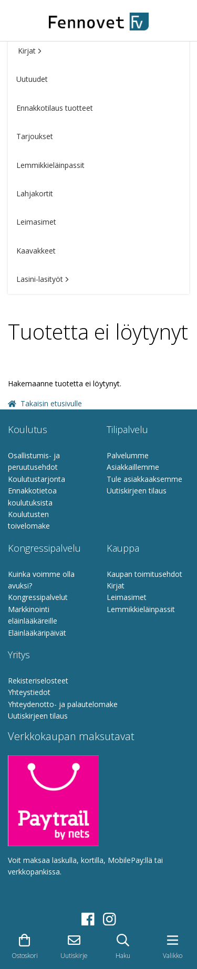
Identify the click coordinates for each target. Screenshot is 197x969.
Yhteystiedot (29, 692)
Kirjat (30, 51)
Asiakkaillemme (133, 467)
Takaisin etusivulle (45, 403)
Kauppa (123, 548)
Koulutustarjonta (36, 479)
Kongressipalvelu (44, 548)
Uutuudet (32, 79)
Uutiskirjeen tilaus (137, 491)
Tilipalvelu (127, 429)
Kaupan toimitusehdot (144, 574)
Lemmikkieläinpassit (50, 165)
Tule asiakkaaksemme (144, 479)
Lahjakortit (34, 193)
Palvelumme (128, 455)
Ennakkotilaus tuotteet (54, 108)
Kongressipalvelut (38, 597)
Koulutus (27, 429)
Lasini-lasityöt (42, 279)
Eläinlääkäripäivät (37, 633)
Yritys (19, 654)
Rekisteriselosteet (38, 681)
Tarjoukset (34, 136)
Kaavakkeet (36, 251)
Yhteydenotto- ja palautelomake (63, 704)
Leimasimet (36, 222)
